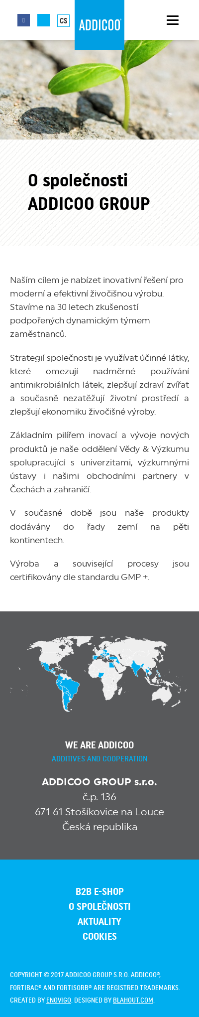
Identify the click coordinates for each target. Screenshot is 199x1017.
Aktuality (99, 922)
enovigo (58, 1000)
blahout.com (133, 1000)
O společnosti (100, 907)
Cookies (100, 937)
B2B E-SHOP (100, 892)
